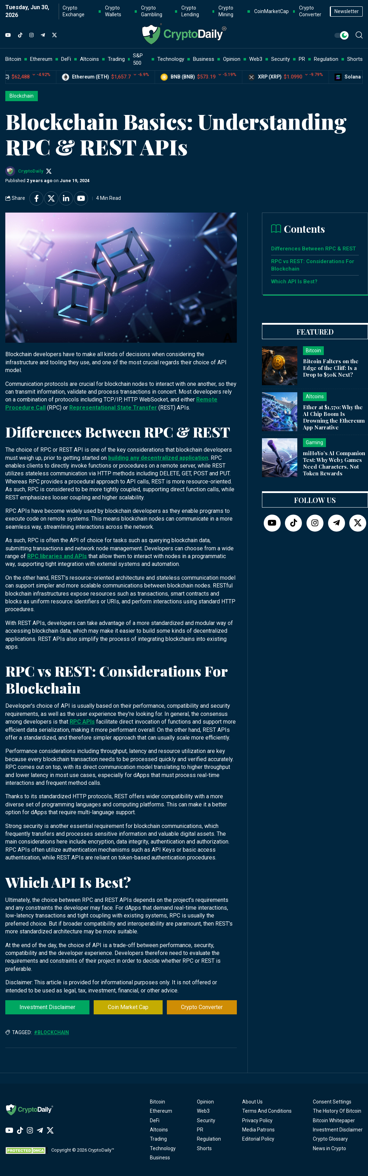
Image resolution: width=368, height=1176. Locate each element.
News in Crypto (329, 1148)
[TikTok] (20, 35)
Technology (163, 1148)
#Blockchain (51, 1032)
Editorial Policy (258, 1139)
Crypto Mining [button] (225, 11)
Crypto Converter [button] (310, 11)
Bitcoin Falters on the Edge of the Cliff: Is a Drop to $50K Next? (330, 368)
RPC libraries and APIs (57, 556)
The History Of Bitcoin (337, 1111)
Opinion (205, 1102)
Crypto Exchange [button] (73, 11)
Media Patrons (258, 1129)
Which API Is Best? (294, 281)
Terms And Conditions (267, 1111)
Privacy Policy (257, 1120)
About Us (252, 1102)
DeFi (154, 1120)
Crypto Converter (202, 1007)
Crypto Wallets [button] (113, 11)
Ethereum (161, 1111)
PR (200, 1129)
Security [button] (280, 59)
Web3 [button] (255, 59)
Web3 (203, 1111)
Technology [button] (170, 59)
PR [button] (302, 59)
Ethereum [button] (41, 59)
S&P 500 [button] (138, 59)
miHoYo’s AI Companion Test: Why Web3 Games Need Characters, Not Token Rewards (334, 463)
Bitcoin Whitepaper (334, 1120)
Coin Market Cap (128, 1007)
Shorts (204, 1148)
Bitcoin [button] (13, 59)
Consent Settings (332, 1102)
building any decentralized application (158, 457)
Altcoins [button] (89, 59)
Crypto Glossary (330, 1139)
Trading (158, 1139)
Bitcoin (157, 1102)
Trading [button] (116, 59)
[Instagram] (31, 35)
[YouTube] (8, 35)
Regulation (209, 1139)
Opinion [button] (231, 59)
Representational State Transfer (113, 407)
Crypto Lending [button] (190, 11)
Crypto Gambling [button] (151, 11)
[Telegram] (43, 35)
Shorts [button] (355, 59)
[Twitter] (54, 35)
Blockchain (22, 96)
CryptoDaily (30, 171)
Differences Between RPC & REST (313, 248)
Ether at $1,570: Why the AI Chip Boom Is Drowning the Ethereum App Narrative (334, 417)
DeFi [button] (66, 59)
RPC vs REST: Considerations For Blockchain (312, 265)
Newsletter (346, 11)
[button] (359, 35)
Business (160, 1157)
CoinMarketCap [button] (271, 11)
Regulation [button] (326, 59)
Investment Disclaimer (47, 1007)
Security (206, 1120)
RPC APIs (82, 721)
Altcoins (159, 1129)
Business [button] (203, 59)
